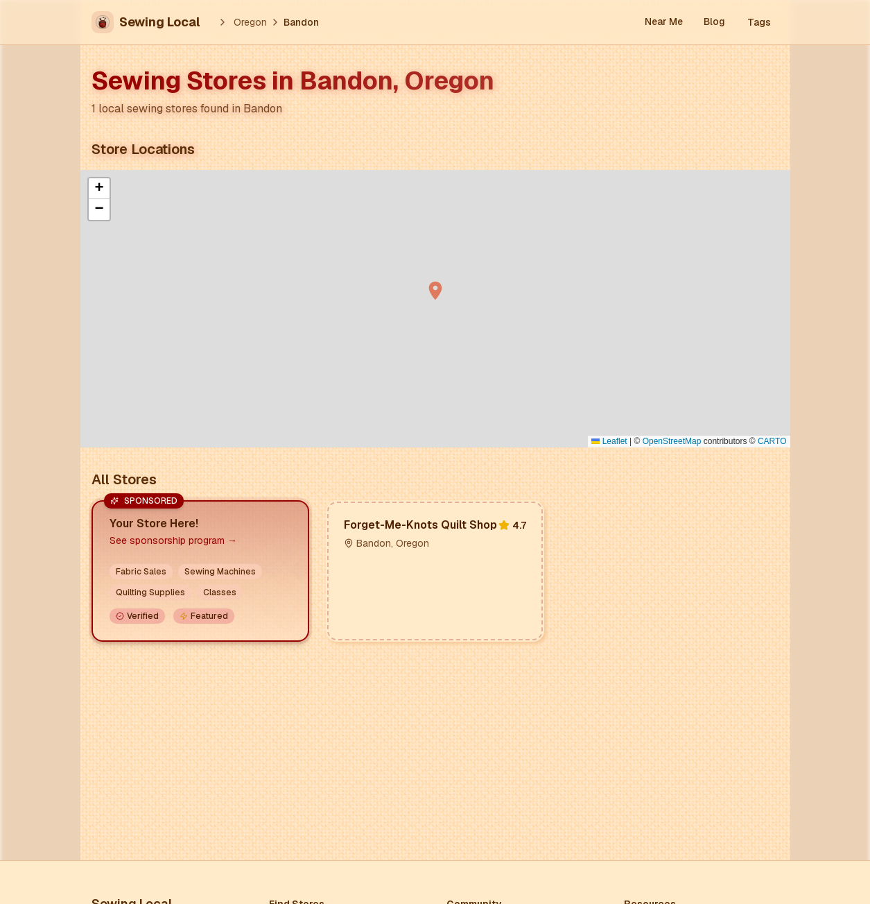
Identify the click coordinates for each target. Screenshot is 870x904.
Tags (759, 22)
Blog (714, 22)
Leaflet (609, 441)
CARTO (772, 441)
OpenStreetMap (672, 441)
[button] (435, 291)
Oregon (250, 22)
